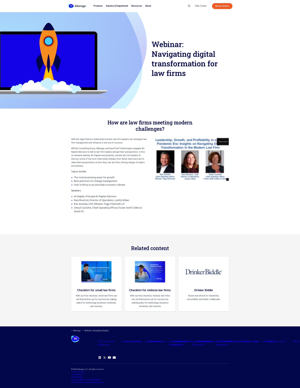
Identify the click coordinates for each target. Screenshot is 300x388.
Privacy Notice (77, 374)
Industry (181, 341)
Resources (136, 6)
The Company (211, 341)
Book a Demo (222, 6)
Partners (155, 341)
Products (98, 6)
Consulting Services (133, 341)
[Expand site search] (189, 6)
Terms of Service (78, 372)
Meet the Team (235, 341)
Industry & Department (117, 6)
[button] (190, 159)
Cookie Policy (76, 377)
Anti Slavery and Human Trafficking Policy (87, 382)
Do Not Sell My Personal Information (85, 380)
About (148, 6)
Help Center (201, 6)
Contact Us (280, 341)
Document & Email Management (106, 343)
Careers (255, 341)
